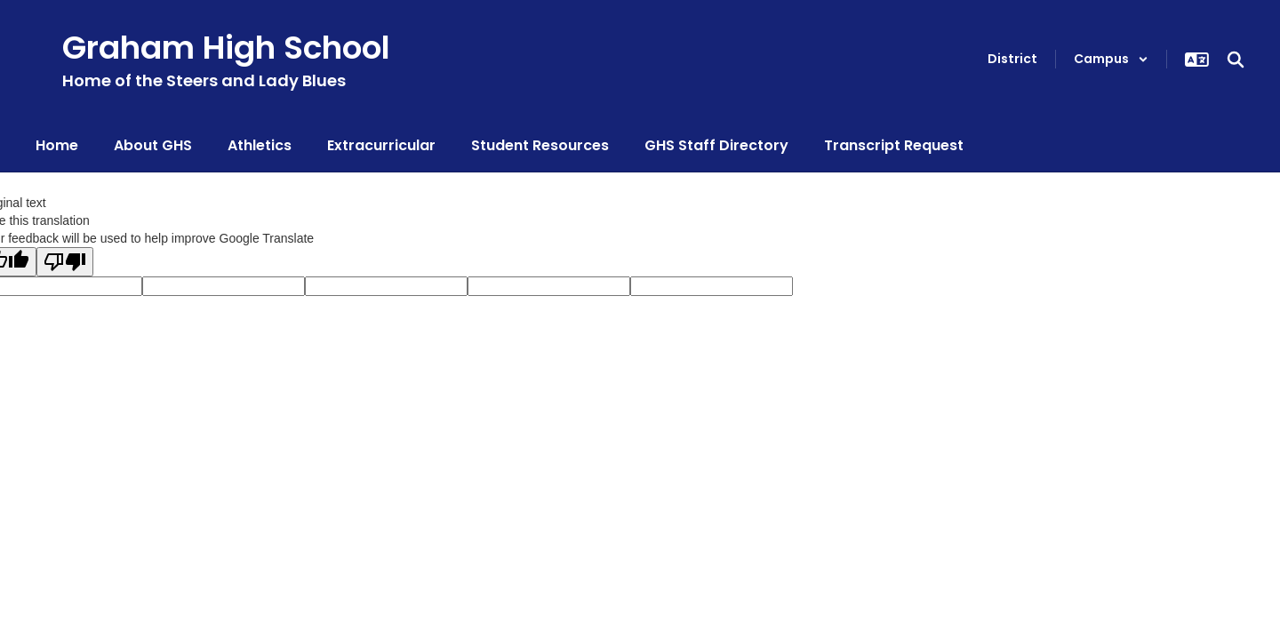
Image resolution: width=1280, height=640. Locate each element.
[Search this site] (1235, 59)
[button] (1111, 59)
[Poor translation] (64, 261)
